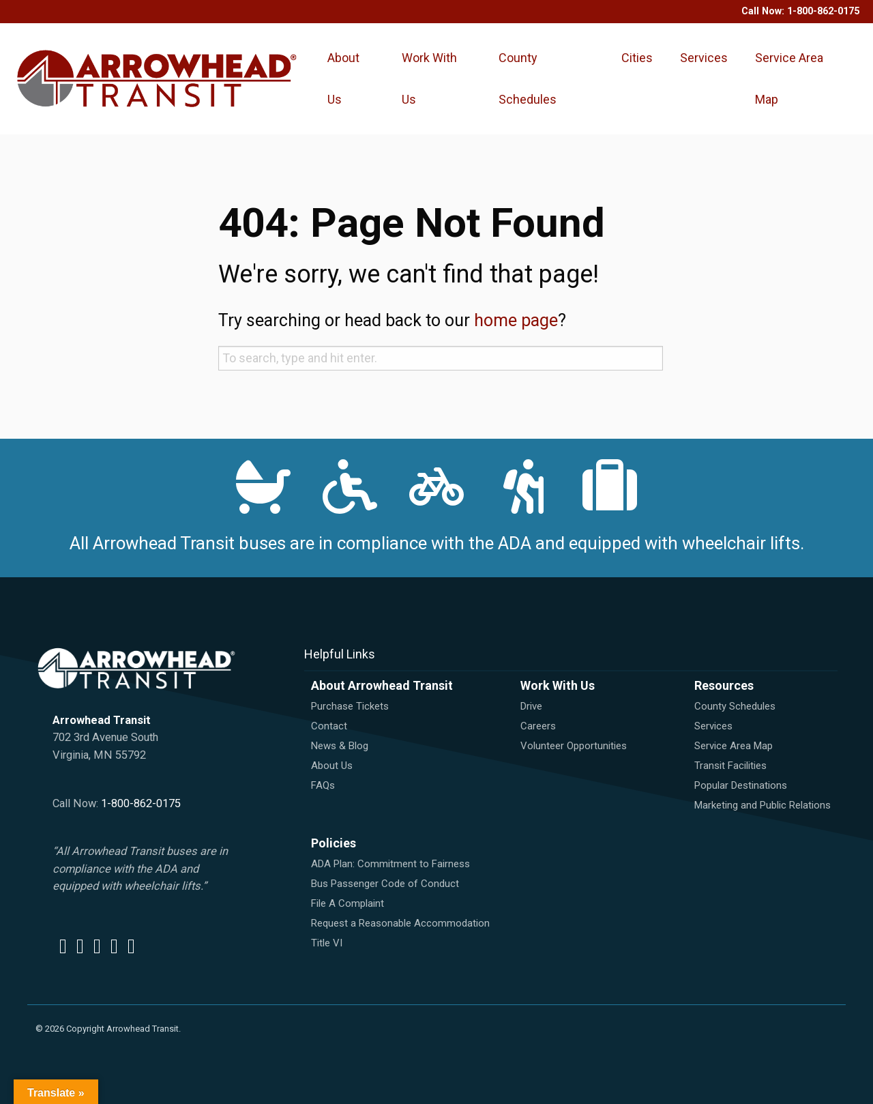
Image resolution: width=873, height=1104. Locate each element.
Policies (333, 843)
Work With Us (429, 78)
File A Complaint (347, 903)
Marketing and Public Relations (762, 805)
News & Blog (339, 746)
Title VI (326, 943)
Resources (724, 685)
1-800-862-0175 (823, 11)
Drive (531, 706)
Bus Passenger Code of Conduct (385, 883)
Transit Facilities (730, 765)
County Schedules (528, 78)
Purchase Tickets (350, 706)
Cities (637, 57)
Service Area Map (789, 78)
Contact (329, 726)
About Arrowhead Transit (382, 685)
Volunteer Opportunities (573, 746)
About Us (343, 78)
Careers (538, 726)
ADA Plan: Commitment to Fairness (390, 864)
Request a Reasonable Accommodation (400, 923)
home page (516, 320)
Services (704, 57)
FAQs (323, 785)
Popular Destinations (740, 785)
